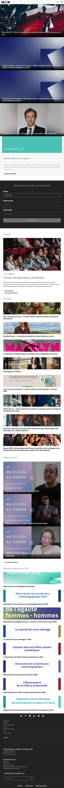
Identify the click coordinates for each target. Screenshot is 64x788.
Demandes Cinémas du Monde (11, 768)
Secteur (5, 191)
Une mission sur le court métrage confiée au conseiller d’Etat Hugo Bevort (29, 134)
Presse (5, 727)
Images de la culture (8, 765)
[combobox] (32, 195)
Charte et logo (7, 733)
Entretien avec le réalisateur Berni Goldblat (22, 491)
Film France (6, 763)
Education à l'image (8, 729)
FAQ (4, 731)
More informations (9, 174)
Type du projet (7, 210)
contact (19, 786)
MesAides (5, 761)
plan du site (29, 786)
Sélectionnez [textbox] (8, 195)
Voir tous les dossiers (10, 293)
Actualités (6, 721)
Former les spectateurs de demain (23, 277)
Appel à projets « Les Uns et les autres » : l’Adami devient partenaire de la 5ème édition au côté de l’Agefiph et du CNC (31, 67)
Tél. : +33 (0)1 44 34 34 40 (10, 754)
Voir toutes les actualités (12, 149)
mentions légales (41, 786)
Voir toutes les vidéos (10, 562)
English (5, 737)
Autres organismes (8, 725)
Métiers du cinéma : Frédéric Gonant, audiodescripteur (27, 523)
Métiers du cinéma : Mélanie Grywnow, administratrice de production (28, 554)
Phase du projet (8, 201)
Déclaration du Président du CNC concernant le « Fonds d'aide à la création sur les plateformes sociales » (31, 100)
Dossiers (5, 723)
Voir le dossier (8, 291)
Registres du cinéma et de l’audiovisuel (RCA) (15, 766)
